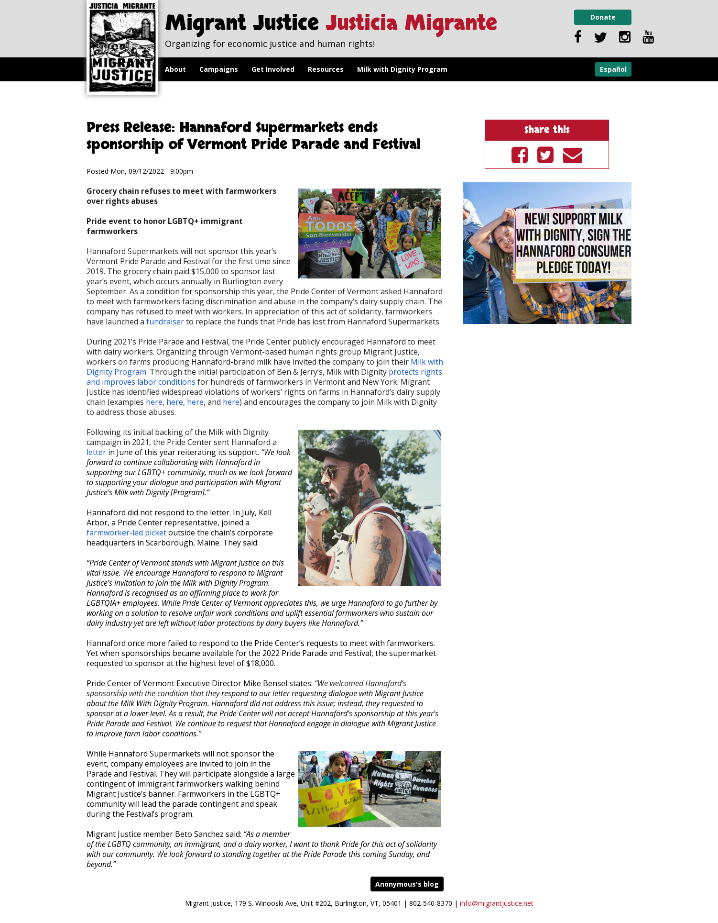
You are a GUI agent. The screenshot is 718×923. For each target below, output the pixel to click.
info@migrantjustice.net (496, 903)
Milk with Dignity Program (402, 69)
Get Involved (272, 69)
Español (613, 69)
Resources (326, 69)
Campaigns (218, 69)
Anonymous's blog (407, 884)
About (175, 69)
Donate (603, 17)
